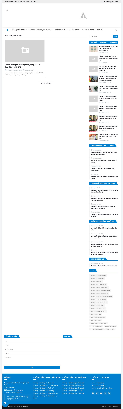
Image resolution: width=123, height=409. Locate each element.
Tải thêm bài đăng (46, 83)
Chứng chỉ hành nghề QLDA (72, 391)
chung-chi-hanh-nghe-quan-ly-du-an (100, 290)
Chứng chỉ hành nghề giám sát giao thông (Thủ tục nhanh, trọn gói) (108, 88)
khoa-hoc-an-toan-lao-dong (98, 311)
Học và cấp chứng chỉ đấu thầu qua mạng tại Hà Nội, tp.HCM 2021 (104, 253)
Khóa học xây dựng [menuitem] (18, 30)
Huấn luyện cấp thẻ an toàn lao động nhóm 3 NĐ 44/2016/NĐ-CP (104, 245)
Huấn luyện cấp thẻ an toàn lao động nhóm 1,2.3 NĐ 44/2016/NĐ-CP (108, 48)
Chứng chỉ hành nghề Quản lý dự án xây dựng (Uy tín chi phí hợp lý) (108, 98)
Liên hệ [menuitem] (99, 30)
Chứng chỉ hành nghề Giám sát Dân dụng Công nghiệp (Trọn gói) (108, 118)
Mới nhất (94, 42)
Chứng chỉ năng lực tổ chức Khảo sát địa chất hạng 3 (104, 177)
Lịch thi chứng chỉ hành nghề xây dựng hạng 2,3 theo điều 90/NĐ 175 (23, 66)
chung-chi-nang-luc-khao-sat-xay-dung (101, 296)
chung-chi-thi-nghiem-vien (98, 308)
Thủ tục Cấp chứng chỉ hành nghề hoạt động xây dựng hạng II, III (108, 58)
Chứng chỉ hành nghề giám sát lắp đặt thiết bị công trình (108, 127)
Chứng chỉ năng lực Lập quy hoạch (45, 385)
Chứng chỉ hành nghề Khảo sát (73, 383)
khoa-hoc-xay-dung (96, 320)
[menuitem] (7, 29)
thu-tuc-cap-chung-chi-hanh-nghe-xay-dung (102, 329)
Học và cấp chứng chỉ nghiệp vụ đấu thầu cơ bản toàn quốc (104, 237)
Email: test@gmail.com (13, 390)
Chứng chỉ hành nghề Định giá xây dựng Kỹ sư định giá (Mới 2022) (108, 108)
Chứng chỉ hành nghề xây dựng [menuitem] (67, 30)
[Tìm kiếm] (101, 36)
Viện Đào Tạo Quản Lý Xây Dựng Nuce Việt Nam (20, 1)
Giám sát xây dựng (98, 385)
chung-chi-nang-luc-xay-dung (98, 302)
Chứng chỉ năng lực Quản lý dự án (45, 393)
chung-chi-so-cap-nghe (97, 305)
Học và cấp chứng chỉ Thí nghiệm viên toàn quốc (104, 229)
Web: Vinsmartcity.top (13, 393)
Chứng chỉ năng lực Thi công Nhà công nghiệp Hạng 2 (102, 169)
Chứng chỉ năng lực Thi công (43, 391)
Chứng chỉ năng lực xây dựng (102, 388)
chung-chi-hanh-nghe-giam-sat (99, 287)
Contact (115, 406)
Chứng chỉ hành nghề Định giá (73, 393)
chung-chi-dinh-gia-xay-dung (98, 284)
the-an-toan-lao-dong (96, 326)
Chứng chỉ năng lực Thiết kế (43, 388)
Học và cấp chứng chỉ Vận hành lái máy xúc (104, 266)
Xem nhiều (103, 42)
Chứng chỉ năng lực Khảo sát (43, 383)
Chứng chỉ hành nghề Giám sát (73, 388)
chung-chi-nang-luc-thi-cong (98, 299)
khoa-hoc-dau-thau (96, 314)
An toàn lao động (98, 383)
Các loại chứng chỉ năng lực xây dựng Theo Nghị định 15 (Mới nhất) (108, 136)
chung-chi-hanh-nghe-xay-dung (99, 293)
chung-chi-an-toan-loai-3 (97, 278)
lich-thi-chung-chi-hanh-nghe (98, 323)
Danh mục (113, 42)
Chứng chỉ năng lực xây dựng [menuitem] (40, 30)
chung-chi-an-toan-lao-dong (98, 275)
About (109, 406)
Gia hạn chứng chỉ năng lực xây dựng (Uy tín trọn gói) (104, 161)
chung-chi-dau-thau (96, 281)
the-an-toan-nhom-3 (110, 326)
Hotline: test (9, 387)
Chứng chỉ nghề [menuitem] (88, 30)
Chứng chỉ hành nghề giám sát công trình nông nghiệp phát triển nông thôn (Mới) (108, 78)
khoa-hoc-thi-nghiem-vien (98, 317)
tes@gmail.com (113, 2)
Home (104, 406)
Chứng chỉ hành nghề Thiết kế (73, 385)
